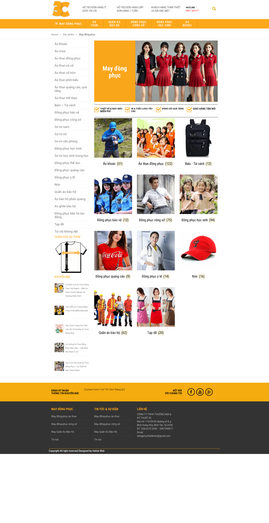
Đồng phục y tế (65, 177)
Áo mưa (60, 51)
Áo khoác (187, 23)
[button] (68, 24)
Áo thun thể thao (66, 98)
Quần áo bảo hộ (114, 23)
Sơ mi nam (62, 127)
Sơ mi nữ (61, 134)
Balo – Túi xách (65, 105)
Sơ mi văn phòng (66, 141)
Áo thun (94, 23)
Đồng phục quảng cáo (70, 170)
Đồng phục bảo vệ (67, 112)
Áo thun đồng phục (67, 58)
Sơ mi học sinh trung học (72, 156)
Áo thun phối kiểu (66, 80)
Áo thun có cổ (64, 65)
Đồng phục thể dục (67, 163)
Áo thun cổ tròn (65, 73)
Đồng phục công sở (138, 23)
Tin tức (55, 439)
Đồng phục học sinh (164, 23)
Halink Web (98, 450)
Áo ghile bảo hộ (65, 206)
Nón (57, 184)
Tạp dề (59, 224)
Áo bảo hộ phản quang (70, 199)
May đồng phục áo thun (64, 416)
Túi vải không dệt (66, 231)
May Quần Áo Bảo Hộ (62, 431)
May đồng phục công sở (64, 424)
